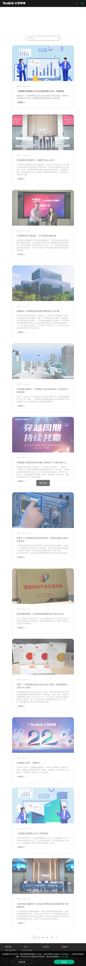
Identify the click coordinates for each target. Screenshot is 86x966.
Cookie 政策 (64, 956)
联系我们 (65, 947)
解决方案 (8, 947)
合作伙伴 (46, 947)
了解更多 (21, 102)
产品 (25, 947)
